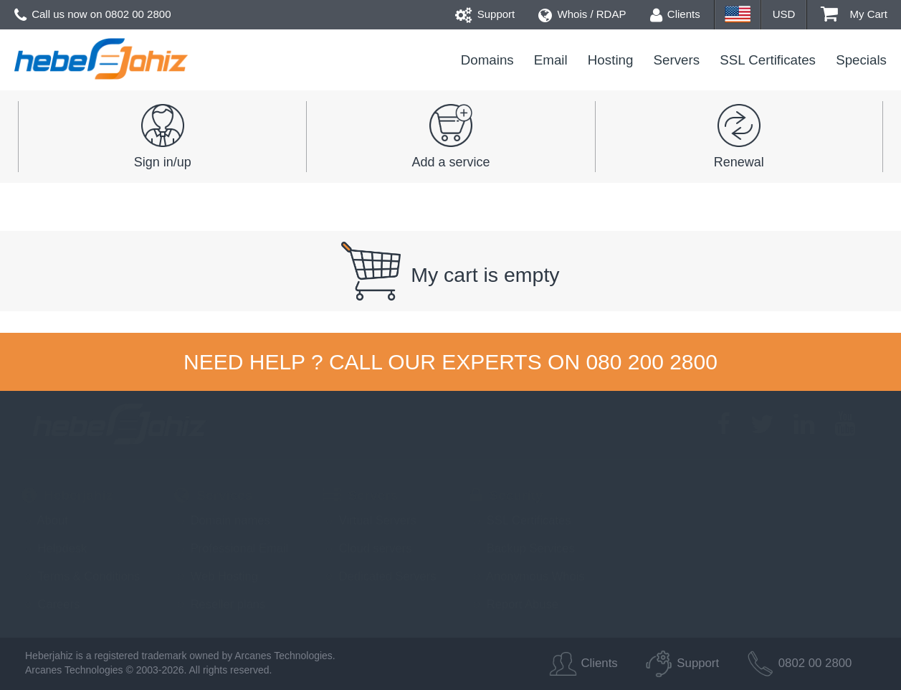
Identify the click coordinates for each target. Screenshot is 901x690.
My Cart (854, 14)
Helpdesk (54, 548)
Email (551, 59)
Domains (487, 59)
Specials (861, 59)
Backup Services (522, 548)
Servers (677, 59)
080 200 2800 (652, 362)
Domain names (222, 520)
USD (784, 14)
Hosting (611, 59)
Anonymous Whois (527, 576)
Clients (675, 14)
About (45, 520)
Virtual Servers (369, 520)
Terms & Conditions (81, 576)
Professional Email (231, 548)
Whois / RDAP (582, 14)
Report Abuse (514, 603)
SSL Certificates (768, 59)
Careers (51, 603)
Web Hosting (216, 576)
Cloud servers (367, 548)
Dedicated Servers (379, 576)
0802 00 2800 (138, 14)
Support (485, 14)
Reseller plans (219, 603)
